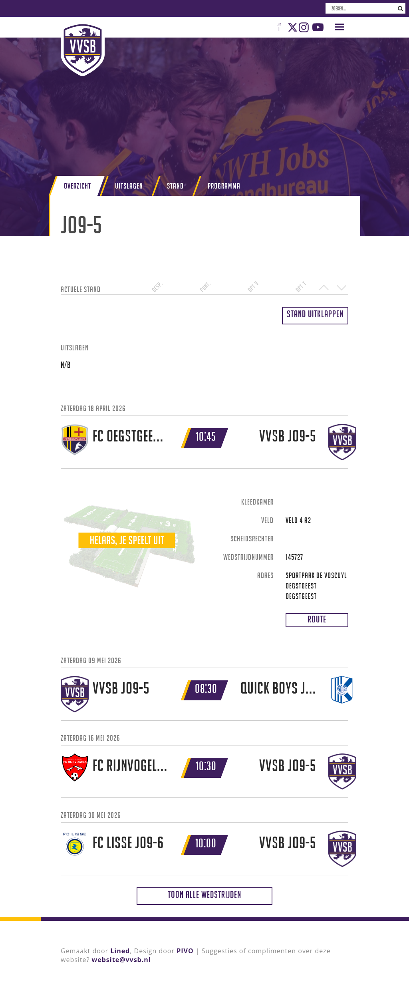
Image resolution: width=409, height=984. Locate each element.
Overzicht (77, 185)
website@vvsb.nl (121, 959)
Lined (120, 950)
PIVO (185, 950)
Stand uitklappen (315, 313)
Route (317, 619)
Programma (224, 185)
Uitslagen (129, 185)
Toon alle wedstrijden (204, 894)
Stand (175, 185)
